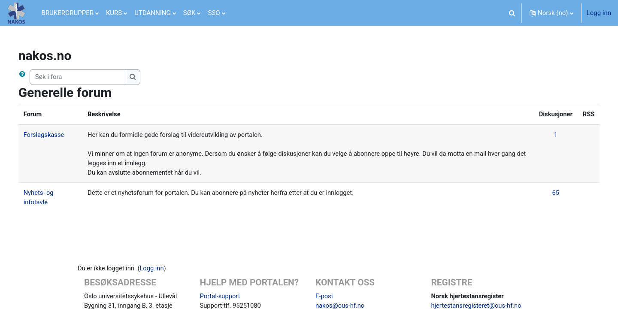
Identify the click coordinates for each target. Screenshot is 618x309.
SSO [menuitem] (214, 13)
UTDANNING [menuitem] (152, 13)
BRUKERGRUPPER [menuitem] (68, 13)
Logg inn (599, 13)
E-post (324, 298)
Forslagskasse (56, 135)
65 (542, 194)
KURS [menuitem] (114, 13)
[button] (512, 13)
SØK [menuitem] (189, 13)
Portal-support (220, 298)
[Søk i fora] (90, 77)
